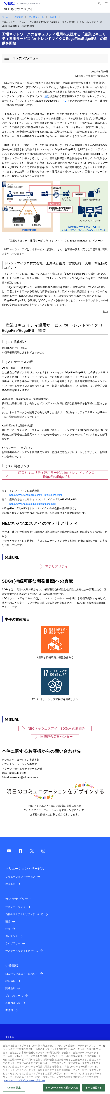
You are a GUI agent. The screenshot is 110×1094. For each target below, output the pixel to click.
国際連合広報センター (56, 736)
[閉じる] (104, 1048)
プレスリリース (36, 17)
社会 (7, 928)
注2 (65, 100)
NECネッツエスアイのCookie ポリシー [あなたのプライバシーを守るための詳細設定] (24, 1082)
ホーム (5, 17)
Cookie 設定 (14, 1089)
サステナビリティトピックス (21, 950)
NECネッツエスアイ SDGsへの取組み (56, 728)
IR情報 (9, 1010)
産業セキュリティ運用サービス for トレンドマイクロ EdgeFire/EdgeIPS (56, 474)
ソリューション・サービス (20, 876)
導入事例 (10, 884)
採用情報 (10, 981)
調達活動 (10, 988)
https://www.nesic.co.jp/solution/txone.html (32, 503)
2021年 (53, 17)
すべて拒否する (93, 1089)
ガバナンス (11, 936)
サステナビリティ (15, 906)
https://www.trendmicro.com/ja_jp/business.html (35, 495)
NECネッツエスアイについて (21, 973)
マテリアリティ (56, 566)
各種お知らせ (12, 1003)
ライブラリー (12, 943)
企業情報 (18, 17)
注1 (46, 96)
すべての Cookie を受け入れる (61, 1089)
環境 (7, 921)
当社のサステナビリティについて (24, 914)
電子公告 (9, 1037)
